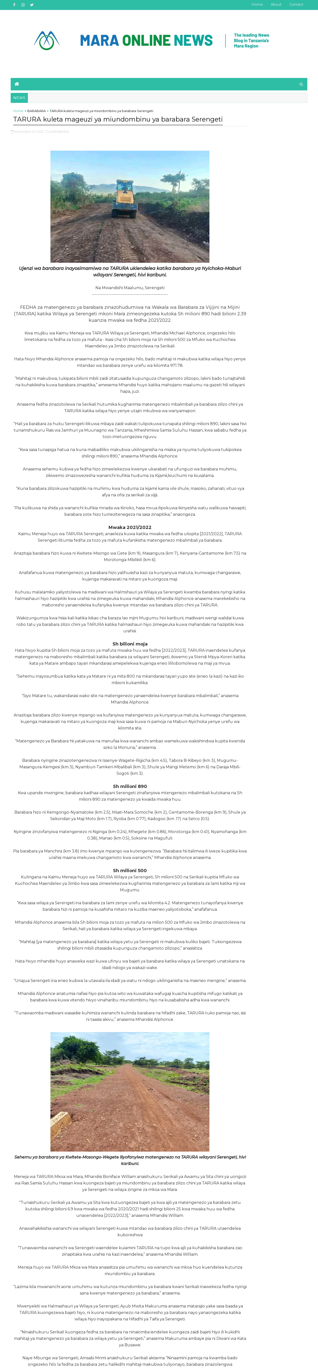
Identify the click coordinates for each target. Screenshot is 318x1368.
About (273, 4)
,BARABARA (62, 139)
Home (254, 4)
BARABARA (39, 108)
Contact (293, 4)
